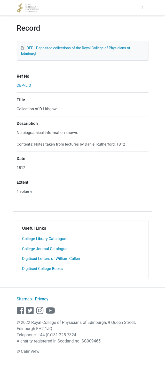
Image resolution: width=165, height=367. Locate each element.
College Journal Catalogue (45, 248)
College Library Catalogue (44, 238)
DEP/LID (24, 85)
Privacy (41, 299)
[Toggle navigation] (142, 7)
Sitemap (24, 299)
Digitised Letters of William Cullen (51, 258)
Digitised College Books (42, 268)
